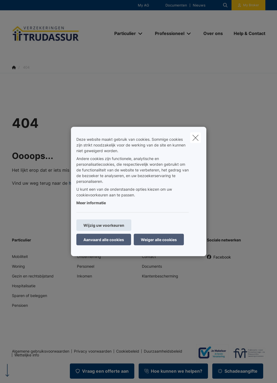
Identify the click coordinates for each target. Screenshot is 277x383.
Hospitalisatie (23, 285)
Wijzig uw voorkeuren (103, 225)
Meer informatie (91, 202)
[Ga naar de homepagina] (52, 33)
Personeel (85, 266)
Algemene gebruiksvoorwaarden (40, 351)
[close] (195, 137)
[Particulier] (123, 33)
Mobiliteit (20, 256)
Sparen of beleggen (29, 295)
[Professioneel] (167, 33)
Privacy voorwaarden (93, 351)
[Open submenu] (140, 33)
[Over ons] (213, 33)
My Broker (251, 5)
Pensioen (20, 305)
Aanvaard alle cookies (103, 239)
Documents (152, 266)
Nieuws (199, 5)
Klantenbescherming (160, 276)
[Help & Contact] (246, 33)
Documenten (176, 5)
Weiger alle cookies (159, 239)
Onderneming (89, 256)
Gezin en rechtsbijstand (33, 276)
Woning (18, 266)
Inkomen (84, 276)
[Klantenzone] (248, 5)
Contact (149, 256)
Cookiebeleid (127, 351)
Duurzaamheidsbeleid (163, 351)
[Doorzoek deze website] (225, 5)
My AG (143, 5)
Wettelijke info (26, 355)
